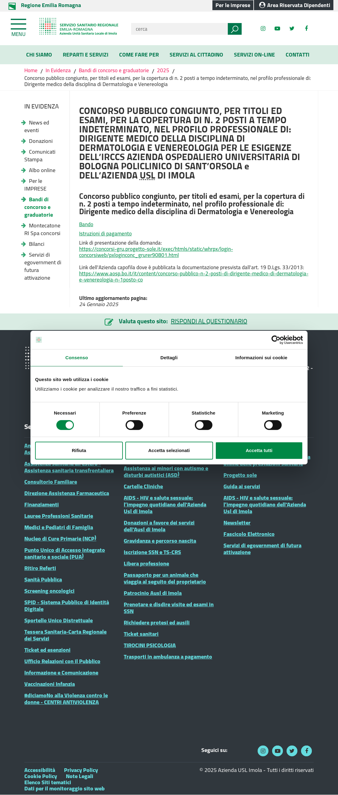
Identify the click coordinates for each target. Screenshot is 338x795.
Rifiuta (79, 450)
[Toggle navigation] (19, 26)
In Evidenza (58, 70)
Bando (86, 224)
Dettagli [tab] (169, 357)
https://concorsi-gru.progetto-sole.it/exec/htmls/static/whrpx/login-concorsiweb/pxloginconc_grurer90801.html (156, 252)
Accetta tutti (259, 450)
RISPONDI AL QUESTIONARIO (209, 321)
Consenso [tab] (76, 357)
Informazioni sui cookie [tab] (261, 357)
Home (31, 70)
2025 (163, 70)
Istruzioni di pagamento (105, 233)
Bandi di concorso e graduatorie (114, 70)
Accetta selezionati (169, 450)
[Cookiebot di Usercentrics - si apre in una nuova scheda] (276, 339)
